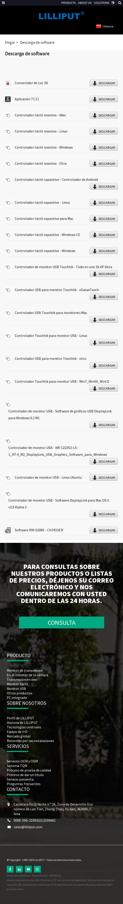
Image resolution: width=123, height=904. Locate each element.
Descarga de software (37, 42)
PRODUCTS (68, 3)
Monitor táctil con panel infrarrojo (76, 884)
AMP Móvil (55, 875)
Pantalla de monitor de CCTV (39, 884)
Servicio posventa (20, 779)
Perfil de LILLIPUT (20, 718)
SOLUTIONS (101, 3)
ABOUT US (85, 3)
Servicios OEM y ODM (22, 761)
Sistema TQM (17, 765)
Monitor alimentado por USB (23, 880)
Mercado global (19, 736)
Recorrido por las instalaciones (30, 740)
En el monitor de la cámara (27, 675)
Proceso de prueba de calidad (29, 770)
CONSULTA (61, 622)
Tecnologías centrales (24, 727)
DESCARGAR (107, 83)
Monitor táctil (17, 684)
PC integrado (17, 697)
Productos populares (18, 875)
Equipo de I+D (17, 731)
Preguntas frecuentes (24, 784)
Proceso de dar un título (25, 774)
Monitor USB (16, 688)
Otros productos (19, 693)
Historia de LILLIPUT (22, 722)
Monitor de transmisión (25, 670)
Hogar (10, 42)
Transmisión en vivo (22, 679)
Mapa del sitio (40, 875)
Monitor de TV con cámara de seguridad (64, 880)
